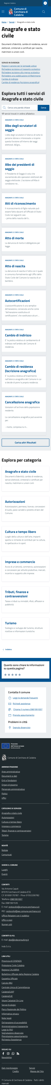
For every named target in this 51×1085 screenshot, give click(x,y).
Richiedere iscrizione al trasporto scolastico (21, 69)
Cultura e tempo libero (12, 822)
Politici (4, 793)
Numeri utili (7, 924)
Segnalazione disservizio (12, 1033)
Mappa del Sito (37, 1071)
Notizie (5, 850)
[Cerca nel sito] (42, 12)
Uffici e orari (7, 920)
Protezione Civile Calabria (13, 965)
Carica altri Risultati (25, 442)
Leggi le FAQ (7, 1029)
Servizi (11, 22)
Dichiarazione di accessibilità (14, 1022)
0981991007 (16, 899)
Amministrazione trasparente (15, 1026)
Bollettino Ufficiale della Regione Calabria (20, 974)
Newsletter (7, 1057)
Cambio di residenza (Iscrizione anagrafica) (20, 82)
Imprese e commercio (11, 826)
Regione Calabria (10, 3)
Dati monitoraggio (10, 1068)
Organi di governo (10, 784)
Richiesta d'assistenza (11, 1039)
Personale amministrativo (13, 789)
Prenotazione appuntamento (15, 1036)
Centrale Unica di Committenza (16, 987)
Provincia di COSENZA (12, 961)
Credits (16, 1071)
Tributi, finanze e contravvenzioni (16, 830)
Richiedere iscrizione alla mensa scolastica (21, 72)
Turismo (5, 835)
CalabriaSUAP (8, 991)
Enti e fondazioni (9, 780)
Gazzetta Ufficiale (10, 978)
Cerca (43, 107)
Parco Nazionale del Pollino (14, 1009)
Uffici (4, 798)
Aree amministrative (11, 771)
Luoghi (5, 869)
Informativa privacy (10, 1013)
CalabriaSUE (7, 996)
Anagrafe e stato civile (14, 120)
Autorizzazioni (8, 817)
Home (4, 22)
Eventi (4, 874)
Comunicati (7, 854)
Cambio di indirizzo (10, 79)
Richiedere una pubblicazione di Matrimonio (21, 75)
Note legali (6, 1018)
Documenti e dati (9, 776)
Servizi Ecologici (9, 1005)
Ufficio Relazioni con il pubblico (15, 915)
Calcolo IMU (7, 983)
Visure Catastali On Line (12, 1000)
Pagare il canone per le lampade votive (19, 65)
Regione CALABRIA (10, 969)
